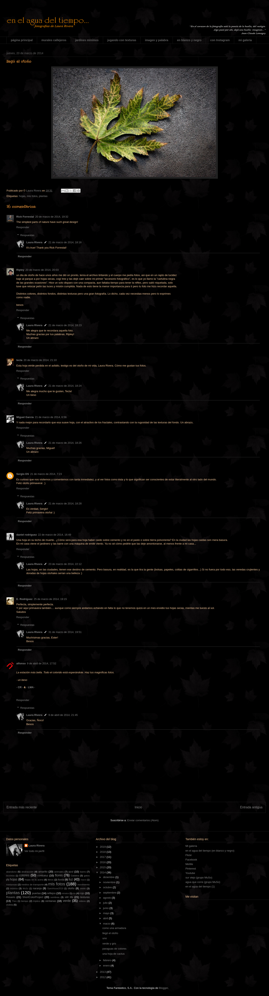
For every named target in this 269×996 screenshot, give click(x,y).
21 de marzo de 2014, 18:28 (65, 503)
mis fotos (32, 196)
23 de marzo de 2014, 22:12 (65, 564)
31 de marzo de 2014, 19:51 (65, 632)
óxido (83, 888)
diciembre (109, 877)
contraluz (42, 875)
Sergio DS (22, 473)
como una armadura (114, 928)
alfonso (21, 663)
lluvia (61, 879)
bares (83, 871)
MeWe (189, 864)
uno (104, 938)
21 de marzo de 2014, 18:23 (65, 325)
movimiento (83, 884)
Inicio (138, 807)
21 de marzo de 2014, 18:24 (65, 385)
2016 (103, 862)
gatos (87, 875)
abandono (11, 871)
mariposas (11, 884)
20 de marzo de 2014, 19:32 (51, 216)
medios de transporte (32, 884)
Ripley (20, 269)
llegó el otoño (110, 933)
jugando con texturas (121, 40)
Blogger (163, 987)
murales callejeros (53, 40)
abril (106, 918)
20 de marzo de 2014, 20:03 (42, 269)
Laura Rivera (34, 242)
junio (106, 908)
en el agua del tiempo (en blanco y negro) (209, 850)
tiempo (24, 901)
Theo (14, 901)
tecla (19, 360)
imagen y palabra (156, 40)
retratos (65, 893)
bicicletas (10, 876)
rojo (82, 893)
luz (71, 879)
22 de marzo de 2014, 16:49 (54, 534)
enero (107, 965)
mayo (106, 913)
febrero (107, 960)
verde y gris (109, 943)
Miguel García (25, 417)
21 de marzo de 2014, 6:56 (50, 417)
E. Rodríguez (24, 599)
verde (67, 900)
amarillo (43, 871)
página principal (22, 40)
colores (24, 875)
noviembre (109, 882)
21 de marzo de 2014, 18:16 (65, 242)
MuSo (25, 888)
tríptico (36, 901)
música (14, 888)
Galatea (75, 875)
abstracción (27, 871)
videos (82, 901)
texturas (85, 897)
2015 (103, 867)
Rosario (10, 897)
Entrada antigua (251, 807)
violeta (9, 904)
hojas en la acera (34, 879)
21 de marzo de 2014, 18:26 (65, 442)
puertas (36, 893)
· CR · (20, 687)
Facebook (191, 859)
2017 (103, 856)
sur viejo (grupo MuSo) (198, 877)
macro (83, 880)
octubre (108, 887)
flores (59, 875)
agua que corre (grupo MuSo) (202, 882)
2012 (103, 977)
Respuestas (27, 235)
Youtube (190, 873)
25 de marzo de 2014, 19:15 (50, 599)
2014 (103, 872)
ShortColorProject (32, 897)
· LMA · (30, 687)
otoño (71, 888)
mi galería (245, 40)
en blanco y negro (189, 40)
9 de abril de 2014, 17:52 (41, 663)
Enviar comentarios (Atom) (143, 820)
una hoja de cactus (113, 953)
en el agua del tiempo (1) (200, 886)
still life (69, 897)
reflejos (51, 893)
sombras (55, 897)
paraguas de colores (114, 948)
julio (106, 902)
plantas (43, 196)
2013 (103, 971)
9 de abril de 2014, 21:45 (63, 714)
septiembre (110, 892)
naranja (37, 888)
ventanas (50, 900)
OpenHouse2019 (55, 888)
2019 (103, 846)
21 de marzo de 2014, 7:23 (46, 473)
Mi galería (191, 845)
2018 (103, 851)
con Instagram (220, 40)
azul (70, 871)
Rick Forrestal (25, 216)
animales (59, 871)
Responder (22, 227)
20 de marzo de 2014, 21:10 (40, 360)
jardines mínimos (87, 40)
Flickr (188, 855)
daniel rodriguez (26, 534)
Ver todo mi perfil (34, 851)
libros (51, 879)
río (74, 893)
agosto (107, 897)
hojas (22, 196)
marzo (107, 923)
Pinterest (190, 868)
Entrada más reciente (22, 807)
